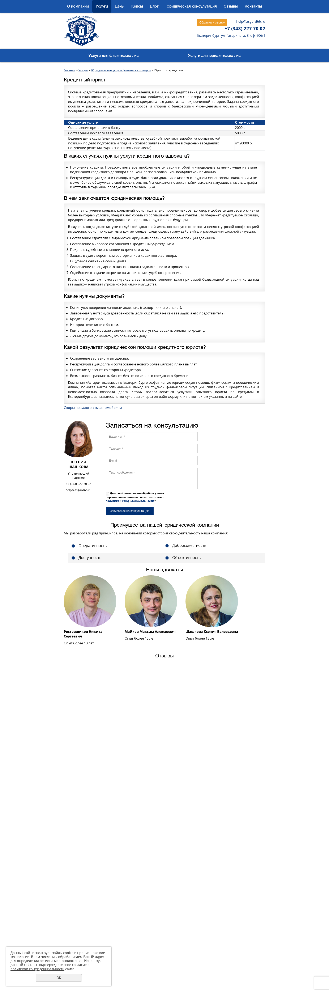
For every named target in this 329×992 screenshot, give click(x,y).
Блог (154, 6)
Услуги (102, 6)
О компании (78, 6)
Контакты (253, 6)
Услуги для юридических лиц (214, 56)
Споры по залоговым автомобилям (93, 407)
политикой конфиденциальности (130, 501)
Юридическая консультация (191, 6)
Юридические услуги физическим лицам (121, 70)
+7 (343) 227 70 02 (245, 28)
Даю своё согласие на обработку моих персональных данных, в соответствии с (135, 497)
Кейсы (137, 6)
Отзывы (231, 6)
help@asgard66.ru (250, 21)
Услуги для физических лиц (114, 56)
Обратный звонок (212, 22)
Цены (119, 6)
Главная (69, 70)
